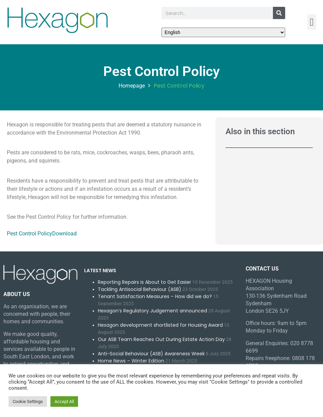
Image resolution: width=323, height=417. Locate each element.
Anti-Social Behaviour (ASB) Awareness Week (151, 353)
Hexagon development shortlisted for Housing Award (160, 325)
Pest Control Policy (29, 233)
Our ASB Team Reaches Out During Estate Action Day (161, 339)
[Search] (279, 13)
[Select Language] (223, 32)
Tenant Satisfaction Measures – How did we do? (155, 296)
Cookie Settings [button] (28, 401)
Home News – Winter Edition (131, 360)
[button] (311, 22)
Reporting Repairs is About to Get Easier (144, 282)
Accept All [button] (64, 401)
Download (64, 233)
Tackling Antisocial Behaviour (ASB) (139, 289)
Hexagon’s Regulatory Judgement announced (152, 310)
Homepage (132, 85)
